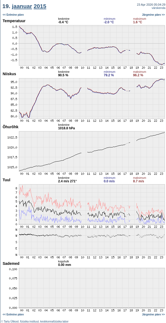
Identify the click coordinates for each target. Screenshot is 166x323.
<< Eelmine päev (13, 14)
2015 (40, 6)
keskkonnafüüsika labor (54, 321)
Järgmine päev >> (153, 14)
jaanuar (22, 6)
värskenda (158, 7)
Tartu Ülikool (11, 321)
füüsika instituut (29, 321)
